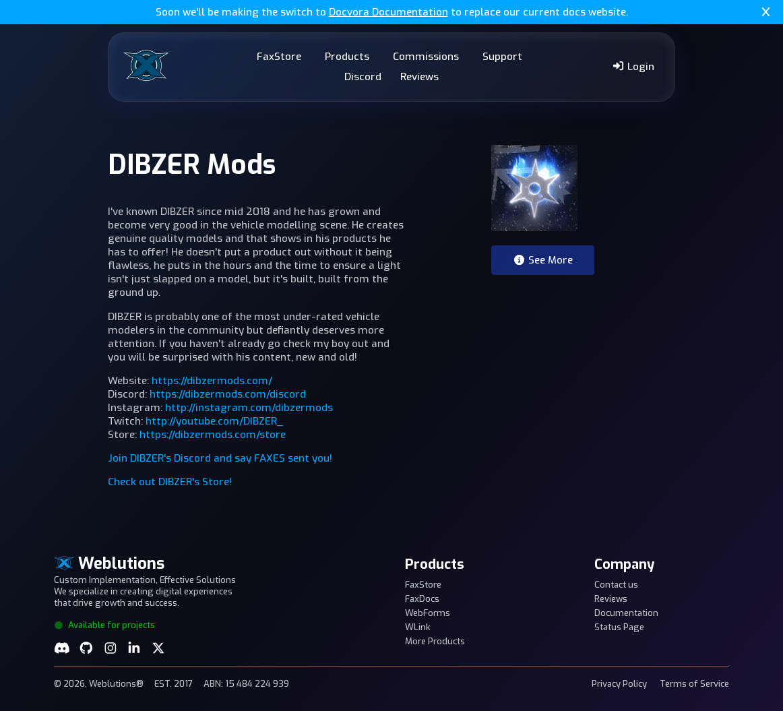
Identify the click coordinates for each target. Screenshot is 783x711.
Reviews (419, 77)
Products (347, 56)
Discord (362, 77)
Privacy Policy (619, 683)
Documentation (626, 613)
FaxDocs (422, 599)
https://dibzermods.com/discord (228, 394)
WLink (418, 627)
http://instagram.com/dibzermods (249, 407)
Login (633, 66)
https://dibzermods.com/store (212, 434)
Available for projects (104, 625)
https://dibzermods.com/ (212, 381)
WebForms (427, 613)
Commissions (426, 56)
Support (502, 56)
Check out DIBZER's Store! (170, 482)
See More (543, 260)
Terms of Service (694, 683)
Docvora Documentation (388, 12)
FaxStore (279, 56)
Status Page (619, 627)
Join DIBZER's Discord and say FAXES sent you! (220, 458)
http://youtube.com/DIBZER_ (214, 421)
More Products (435, 641)
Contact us (616, 584)
